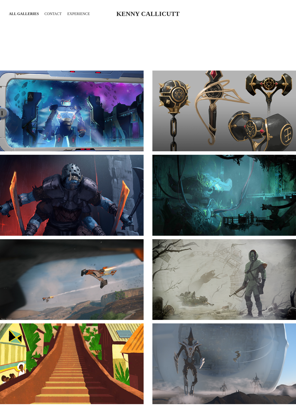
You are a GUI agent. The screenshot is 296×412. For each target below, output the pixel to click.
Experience (78, 14)
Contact (53, 14)
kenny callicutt (148, 13)
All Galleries (24, 14)
